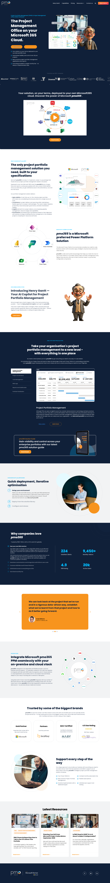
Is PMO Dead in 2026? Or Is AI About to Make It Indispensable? (84, 835)
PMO (15, 830)
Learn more (55, 424)
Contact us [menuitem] (89, 3)
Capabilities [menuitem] (65, 3)
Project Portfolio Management (26, 830)
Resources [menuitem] (80, 3)
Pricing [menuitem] (73, 3)
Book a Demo (103, 3)
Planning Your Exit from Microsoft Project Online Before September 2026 (54, 836)
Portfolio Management (20, 833)
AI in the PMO (76, 830)
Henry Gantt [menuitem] (56, 3)
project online (48, 830)
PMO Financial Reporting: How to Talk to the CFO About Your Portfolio (25, 839)
